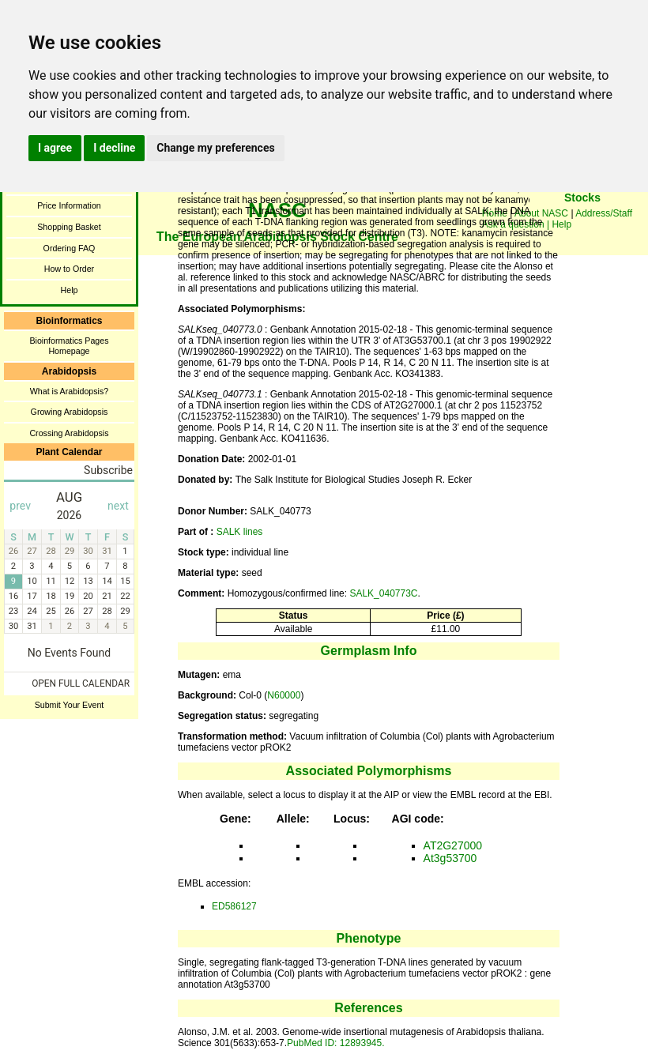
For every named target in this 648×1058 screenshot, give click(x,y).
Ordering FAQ (69, 248)
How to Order (69, 268)
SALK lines (240, 531)
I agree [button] (55, 147)
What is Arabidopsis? (69, 391)
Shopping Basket (69, 227)
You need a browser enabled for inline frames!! (582, 221)
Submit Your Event (69, 705)
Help (69, 290)
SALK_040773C (383, 593)
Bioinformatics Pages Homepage (68, 346)
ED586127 (234, 906)
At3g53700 (450, 858)
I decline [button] (114, 147)
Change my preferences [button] (215, 147)
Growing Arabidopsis (69, 411)
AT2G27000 (453, 845)
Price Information (69, 205)
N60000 (283, 695)
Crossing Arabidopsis (68, 433)
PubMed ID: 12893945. (335, 1043)
